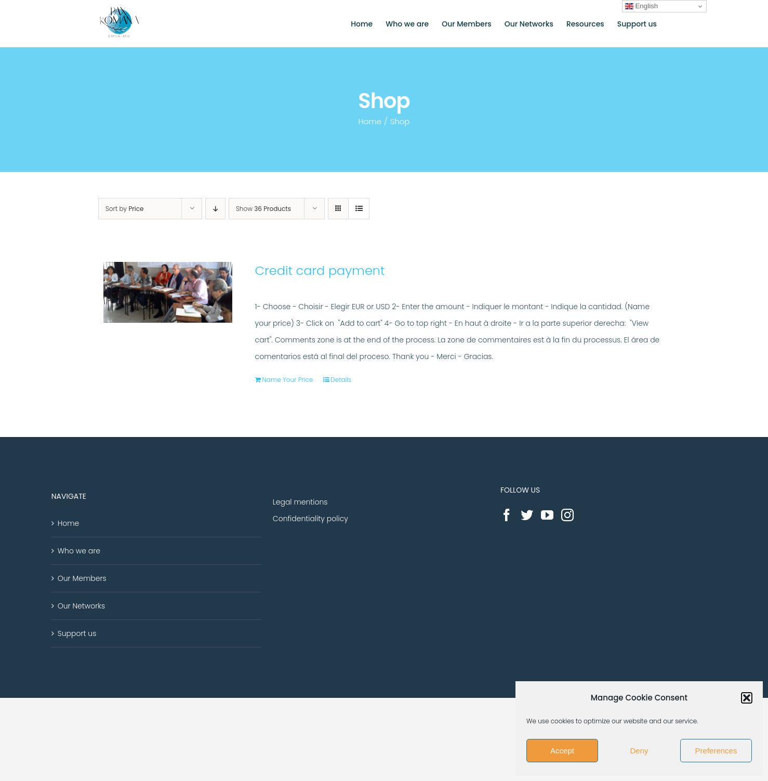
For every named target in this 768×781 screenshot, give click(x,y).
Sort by (124, 208)
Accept (562, 750)
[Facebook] (506, 515)
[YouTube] (547, 515)
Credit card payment (320, 270)
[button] (746, 698)
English (641, 6)
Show (263, 208)
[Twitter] (527, 515)
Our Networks (81, 606)
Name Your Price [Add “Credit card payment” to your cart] (287, 379)
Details (340, 379)
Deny (639, 750)
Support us (77, 633)
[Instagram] (567, 515)
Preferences (716, 750)
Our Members (82, 578)
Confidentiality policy (310, 518)
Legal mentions (300, 502)
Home (69, 523)
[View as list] (359, 208)
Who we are (79, 551)
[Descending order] (215, 208)
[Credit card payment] (167, 292)
